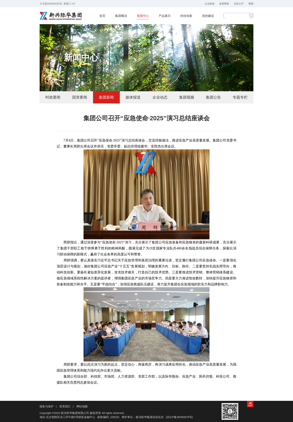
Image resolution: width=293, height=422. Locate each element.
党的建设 (208, 15)
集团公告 (213, 97)
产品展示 (165, 15)
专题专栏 (240, 97)
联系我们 (65, 406)
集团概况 (121, 15)
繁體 (251, 3)
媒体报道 (133, 97)
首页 (102, 15)
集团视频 (186, 97)
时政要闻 (52, 97)
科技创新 (186, 15)
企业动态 (159, 97)
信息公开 (239, 3)
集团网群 (224, 3)
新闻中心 (143, 15)
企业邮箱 (210, 3)
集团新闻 (106, 97)
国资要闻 (79, 97)
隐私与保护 (47, 406)
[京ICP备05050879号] (179, 417)
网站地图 (82, 406)
